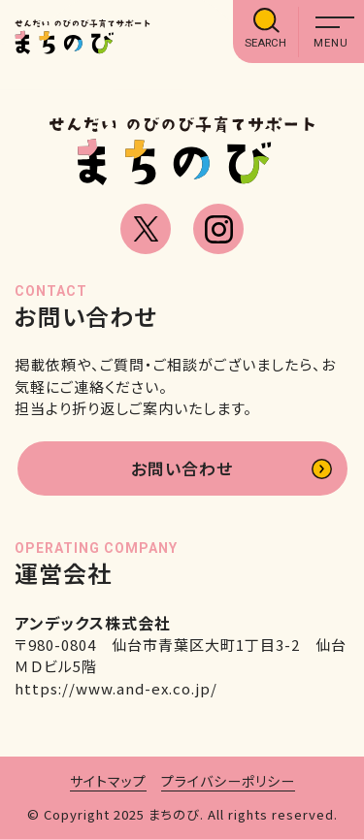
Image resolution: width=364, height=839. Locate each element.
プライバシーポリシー (228, 781)
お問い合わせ (182, 468)
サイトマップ (108, 781)
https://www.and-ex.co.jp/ (116, 688)
